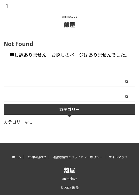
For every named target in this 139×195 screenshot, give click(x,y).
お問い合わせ (37, 157)
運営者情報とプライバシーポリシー (77, 157)
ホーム (16, 157)
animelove (69, 178)
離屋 (69, 24)
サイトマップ (118, 157)
